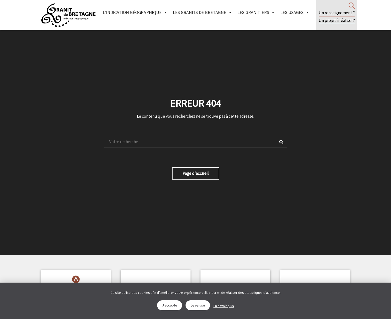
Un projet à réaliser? (337, 20)
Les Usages (294, 12)
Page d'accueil (196, 173)
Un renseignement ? (337, 12)
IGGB (68, 14)
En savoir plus (223, 306)
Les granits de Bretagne (202, 12)
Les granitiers (256, 12)
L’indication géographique (135, 12)
